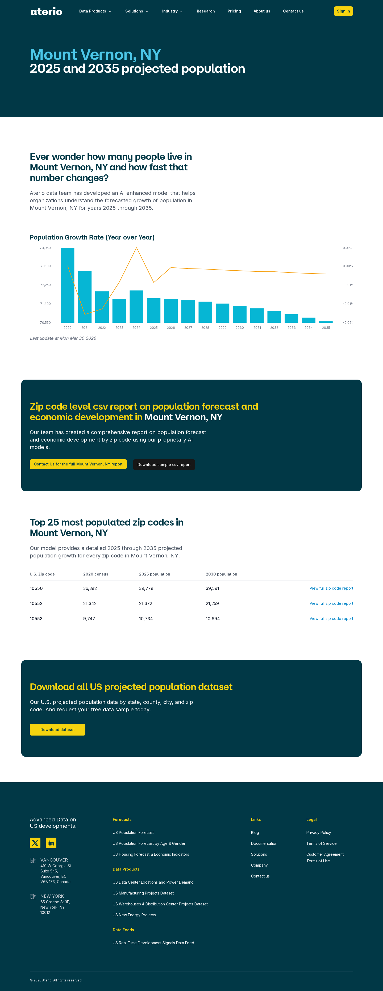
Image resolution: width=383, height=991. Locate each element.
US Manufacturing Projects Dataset (143, 893)
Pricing (234, 11)
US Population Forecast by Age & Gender (149, 843)
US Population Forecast (133, 832)
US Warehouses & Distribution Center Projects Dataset (160, 904)
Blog (255, 832)
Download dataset (57, 729)
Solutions (137, 11)
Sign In (343, 11)
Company (259, 865)
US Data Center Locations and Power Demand (153, 882)
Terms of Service (321, 843)
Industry (173, 11)
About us (262, 11)
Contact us (293, 11)
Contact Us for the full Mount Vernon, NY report (78, 464)
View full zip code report (331, 588)
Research (206, 11)
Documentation (264, 843)
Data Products (96, 11)
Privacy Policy (318, 832)
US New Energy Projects (134, 915)
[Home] (46, 11)
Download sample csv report (164, 464)
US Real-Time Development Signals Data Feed (153, 942)
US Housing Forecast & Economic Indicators (151, 854)
